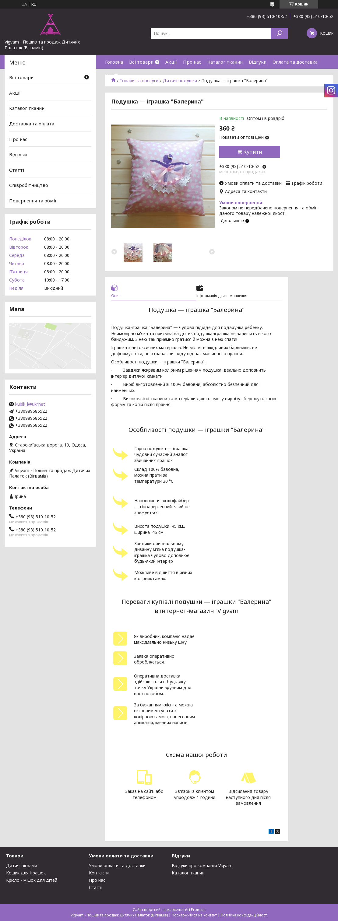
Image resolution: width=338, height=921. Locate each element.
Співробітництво (28, 185)
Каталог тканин (225, 62)
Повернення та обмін (33, 201)
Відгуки (257, 62)
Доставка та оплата (31, 124)
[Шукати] (279, 33)
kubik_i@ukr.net (30, 404)
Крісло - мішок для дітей (31, 880)
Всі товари (141, 62)
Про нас (192, 62)
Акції (171, 62)
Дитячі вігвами (21, 865)
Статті (16, 170)
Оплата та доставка (295, 62)
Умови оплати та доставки (117, 865)
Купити (252, 152)
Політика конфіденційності (244, 915)
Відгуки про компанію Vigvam (202, 865)
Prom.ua (198, 909)
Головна (114, 62)
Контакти (99, 873)
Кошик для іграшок (26, 873)
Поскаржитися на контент (194, 915)
